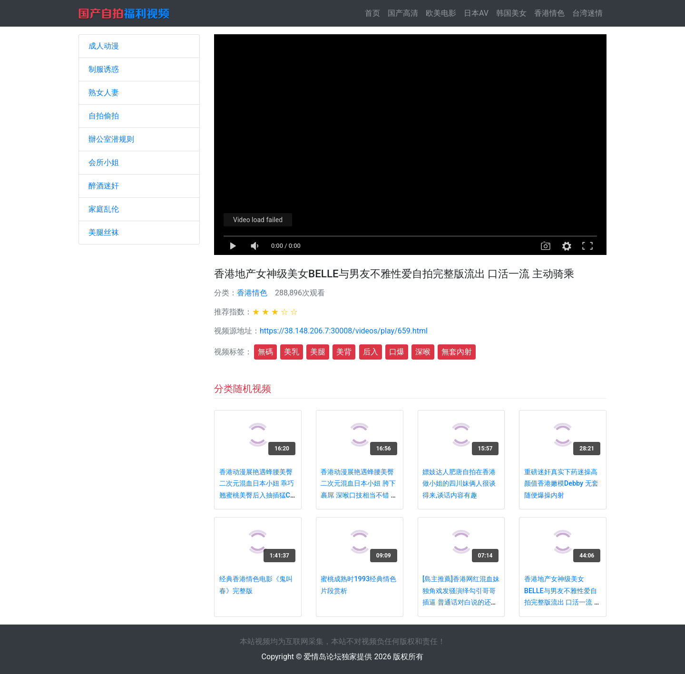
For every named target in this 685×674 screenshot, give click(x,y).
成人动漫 (103, 45)
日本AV (476, 13)
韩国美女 (511, 13)
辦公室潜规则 (111, 139)
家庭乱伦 (103, 209)
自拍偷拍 (103, 115)
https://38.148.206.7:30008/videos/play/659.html (344, 330)
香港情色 (549, 13)
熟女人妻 (103, 92)
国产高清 (403, 13)
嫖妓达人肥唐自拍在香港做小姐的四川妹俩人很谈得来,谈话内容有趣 (459, 483)
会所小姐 (103, 162)
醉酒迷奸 (103, 185)
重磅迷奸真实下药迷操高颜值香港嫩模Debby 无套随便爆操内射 (561, 483)
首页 (374, 13)
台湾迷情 (587, 13)
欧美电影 (441, 13)
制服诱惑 (103, 69)
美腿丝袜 (103, 232)
